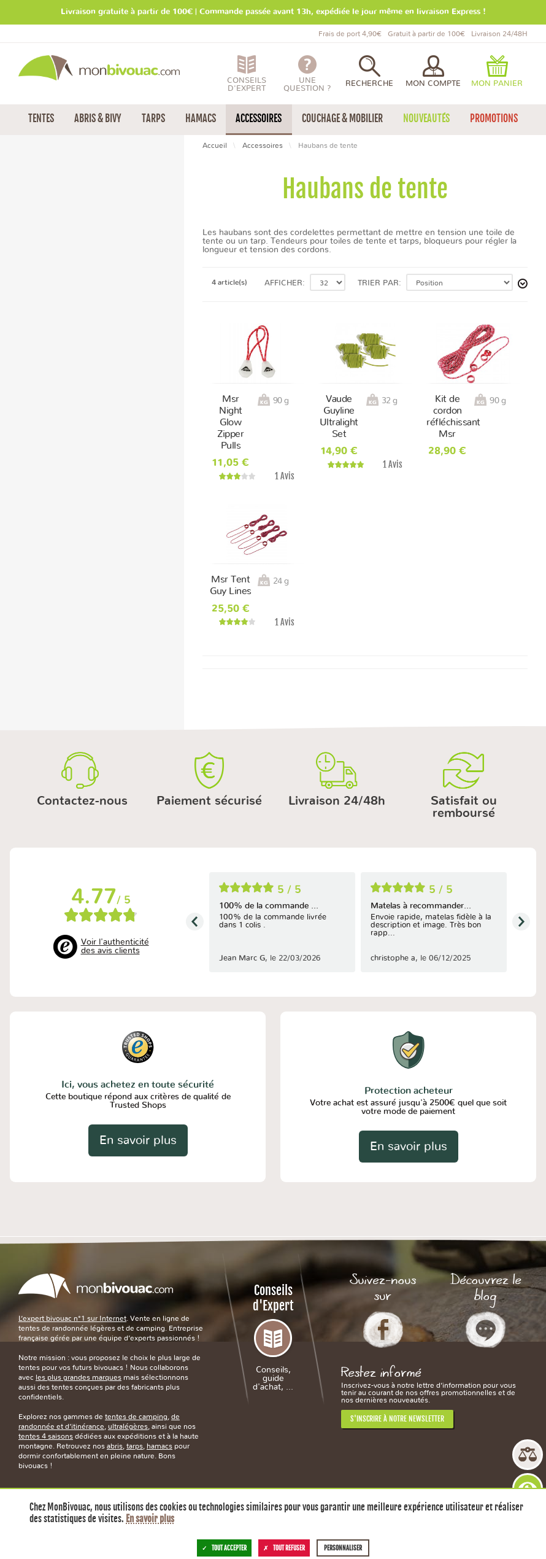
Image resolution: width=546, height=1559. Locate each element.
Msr (33, 195)
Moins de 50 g (53, 254)
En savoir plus (138, 1140)
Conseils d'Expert (273, 1337)
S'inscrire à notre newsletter (397, 1418)
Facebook (383, 1329)
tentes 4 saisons (45, 1436)
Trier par (378, 283)
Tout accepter (224, 1548)
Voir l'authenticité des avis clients (115, 946)
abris (115, 1446)
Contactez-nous (82, 801)
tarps (134, 1446)
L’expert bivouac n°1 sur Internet (72, 1318)
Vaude (38, 208)
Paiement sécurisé (209, 801)
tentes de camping (136, 1416)
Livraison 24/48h (336, 801)
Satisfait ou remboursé (464, 807)
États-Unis (45, 339)
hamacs (159, 1446)
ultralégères (128, 1426)
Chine (36, 313)
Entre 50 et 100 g (59, 267)
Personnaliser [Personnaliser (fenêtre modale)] (343, 1548)
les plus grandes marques (78, 1377)
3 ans (36, 385)
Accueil (214, 145)
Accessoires (262, 145)
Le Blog (486, 1329)
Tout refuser (284, 1548)
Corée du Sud (51, 326)
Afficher (283, 283)
